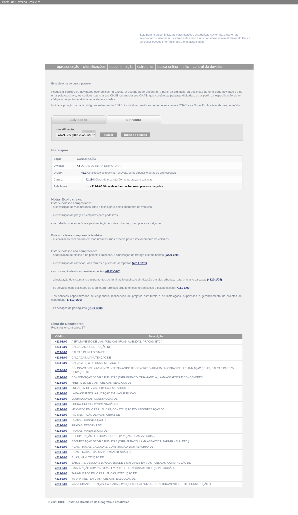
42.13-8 (90, 179)
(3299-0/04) (172, 254)
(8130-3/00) (95, 308)
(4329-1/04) (214, 279)
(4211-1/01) (139, 263)
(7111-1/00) (183, 287)
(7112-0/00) (74, 299)
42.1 (83, 172)
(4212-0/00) (112, 271)
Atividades (78, 120)
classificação (65, 129)
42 (78, 165)
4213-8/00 (61, 341)
